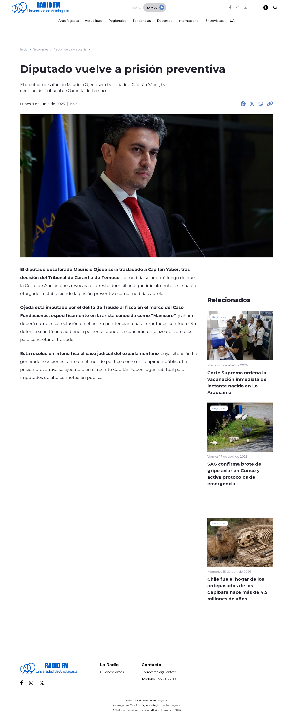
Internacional (188, 20)
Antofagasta (68, 20)
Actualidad (93, 20)
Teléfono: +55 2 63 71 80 (159, 678)
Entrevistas (214, 20)
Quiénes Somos (112, 671)
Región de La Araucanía (69, 49)
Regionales (117, 20)
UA (232, 20)
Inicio (23, 49)
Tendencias (141, 20)
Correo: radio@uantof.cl (159, 671)
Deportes (164, 20)
